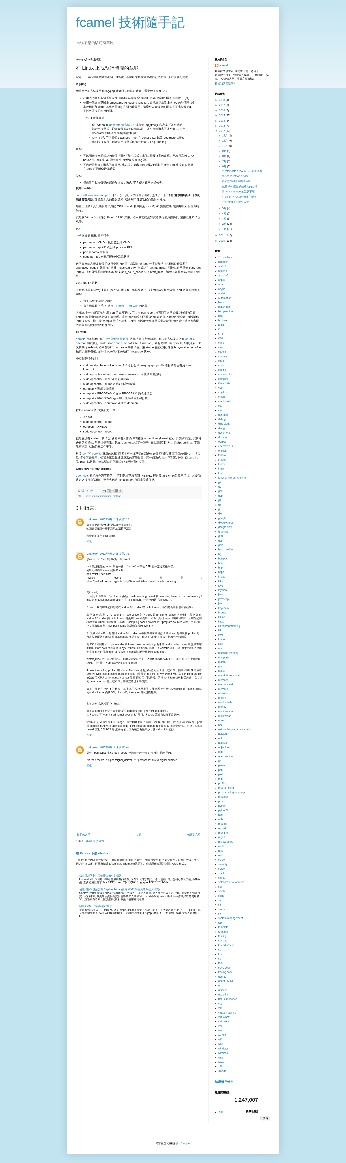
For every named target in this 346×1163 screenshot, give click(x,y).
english (222, 450)
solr (220, 886)
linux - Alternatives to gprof (93, 195)
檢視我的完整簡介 (225, 83)
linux (88, 496)
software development (231, 882)
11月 (225, 140)
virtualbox (223, 1017)
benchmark (224, 306)
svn (220, 913)
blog (220, 315)
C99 (220, 338)
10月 (225, 145)
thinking (222, 940)
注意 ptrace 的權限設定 (235, 201)
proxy (221, 801)
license (222, 612)
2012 (222, 130)
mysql (221, 720)
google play (225, 527)
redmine (223, 832)
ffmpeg (222, 459)
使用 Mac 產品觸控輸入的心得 (239, 186)
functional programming (232, 477)
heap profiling (226, 549)
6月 (224, 166)
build (221, 324)
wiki (220, 1044)
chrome (222, 356)
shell (221, 873)
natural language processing (235, 729)
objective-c (224, 747)
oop (220, 751)
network (223, 733)
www (221, 1062)
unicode (223, 990)
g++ (220, 482)
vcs (220, 1003)
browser (223, 320)
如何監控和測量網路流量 (236, 181)
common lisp (225, 374)
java (220, 594)
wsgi (221, 1057)
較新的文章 (83, 834)
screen (222, 859)
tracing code (225, 972)
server (222, 868)
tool (220, 963)
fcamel (223, 65)
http (220, 567)
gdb (220, 495)
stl (219, 904)
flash (221, 468)
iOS (220, 581)
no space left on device (235, 176)
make (221, 671)
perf (78, 235)
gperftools (82, 475)
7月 (224, 161)
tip (219, 949)
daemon (223, 414)
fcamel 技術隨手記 (130, 22)
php (220, 778)
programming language (231, 792)
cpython (223, 392)
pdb (220, 770)
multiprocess (225, 711)
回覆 (89, 541)
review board (225, 841)
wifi (220, 1039)
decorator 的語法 (120, 125)
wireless (223, 1053)
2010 (222, 240)
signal (221, 877)
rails (220, 819)
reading (222, 823)
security (222, 864)
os (219, 760)
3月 (224, 218)
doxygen (223, 437)
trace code (224, 967)
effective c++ (225, 446)
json (220, 603)
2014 (222, 120)
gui (220, 540)
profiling (117, 496)
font (220, 473)
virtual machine (227, 1012)
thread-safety (226, 945)
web (220, 1030)
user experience (227, 999)
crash (221, 396)
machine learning (228, 652)
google (222, 518)
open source (225, 756)
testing (222, 936)
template (223, 927)
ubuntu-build (225, 981)
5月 (224, 208)
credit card (224, 401)
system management (230, 918)
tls (219, 958)
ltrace (221, 639)
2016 (222, 110)
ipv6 (220, 585)
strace (222, 909)
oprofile (80, 339)
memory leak (225, 684)
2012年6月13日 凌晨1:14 (114, 519)
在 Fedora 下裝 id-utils (92, 853)
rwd (220, 855)
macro (222, 662)
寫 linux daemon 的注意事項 (238, 191)
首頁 (138, 834)
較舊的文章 (194, 834)
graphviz (223, 531)
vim (220, 1008)
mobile (222, 697)
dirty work (223, 423)
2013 (222, 125)
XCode (222, 1071)
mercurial (223, 689)
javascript (223, 599)
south (221, 891)
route (221, 846)
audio (221, 293)
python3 (223, 810)
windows (223, 1048)
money (222, 706)
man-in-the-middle (229, 675)
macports (223, 657)
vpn (220, 1026)
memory (223, 680)
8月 (224, 156)
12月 (225, 135)
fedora (222, 455)
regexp (222, 837)
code (221, 365)
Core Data (224, 383)
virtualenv (223, 1021)
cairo (221, 342)
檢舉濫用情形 (224, 1082)
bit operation (225, 311)
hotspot (222, 558)
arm (220, 284)
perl (220, 774)
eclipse (222, 441)
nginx (221, 738)
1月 (224, 229)
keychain (223, 608)
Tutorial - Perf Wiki (126, 306)
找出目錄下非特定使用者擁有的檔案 (100, 875)
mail (220, 666)
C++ (220, 333)
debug (222, 419)
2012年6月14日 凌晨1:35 (114, 553)
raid (220, 814)
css (220, 405)
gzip (220, 545)
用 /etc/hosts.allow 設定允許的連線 (242, 171)
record (222, 828)
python (222, 805)
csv (220, 410)
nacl (220, 725)
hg (219, 554)
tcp (220, 922)
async (221, 289)
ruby (220, 850)
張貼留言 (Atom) (94, 840)
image (222, 576)
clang (221, 360)
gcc (220, 491)
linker (221, 617)
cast (220, 347)
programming (226, 787)
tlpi (220, 954)
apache (222, 270)
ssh (220, 900)
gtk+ (220, 536)
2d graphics (225, 257)
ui (219, 985)
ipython (222, 590)
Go (220, 513)
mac (220, 648)
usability (223, 994)
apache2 (223, 275)
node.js (222, 742)
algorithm (223, 261)
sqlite (221, 895)
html (220, 563)
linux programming (101, 496)
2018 (222, 100)
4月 (224, 213)
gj (219, 509)
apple (221, 279)
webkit (222, 1035)
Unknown (92, 519)
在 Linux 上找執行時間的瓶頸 (239, 196)
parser (222, 765)
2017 (222, 105)
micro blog (224, 693)
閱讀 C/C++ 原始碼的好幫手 (95, 906)
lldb (220, 630)
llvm (220, 635)
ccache (222, 351)
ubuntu (222, 976)
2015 (222, 115)
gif (219, 500)
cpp (220, 387)
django (222, 428)
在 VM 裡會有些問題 (115, 339)
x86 (220, 1066)
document (224, 432)
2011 (222, 235)
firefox (222, 464)
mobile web (225, 702)
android (222, 266)
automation (224, 298)
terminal (223, 931)
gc (219, 486)
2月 (224, 223)
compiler (223, 378)
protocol (223, 796)
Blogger (185, 1143)
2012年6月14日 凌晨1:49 (114, 747)
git (219, 504)
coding (222, 369)
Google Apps (225, 522)
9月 (224, 151)
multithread (224, 716)
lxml (220, 644)
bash (221, 302)
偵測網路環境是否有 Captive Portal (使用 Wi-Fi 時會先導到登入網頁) (119, 889)
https (221, 572)
